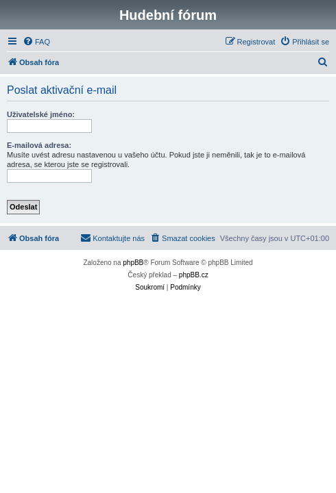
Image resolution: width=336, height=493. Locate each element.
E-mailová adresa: (39, 145)
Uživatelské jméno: (41, 114)
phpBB (133, 262)
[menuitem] (36, 42)
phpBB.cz (193, 275)
